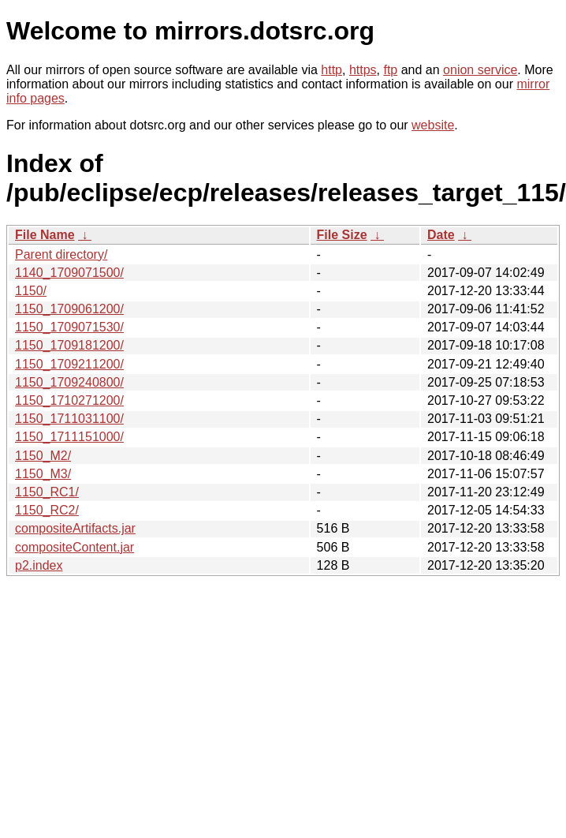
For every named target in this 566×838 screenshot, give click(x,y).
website (432, 125)
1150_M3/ (43, 474)
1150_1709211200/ (69, 364)
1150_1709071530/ (69, 327)
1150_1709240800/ (69, 382)
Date (441, 234)
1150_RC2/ (47, 510)
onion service (480, 70)
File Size (342, 234)
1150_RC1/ (47, 492)
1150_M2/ (43, 455)
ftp (390, 70)
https (363, 70)
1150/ (31, 290)
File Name (45, 234)
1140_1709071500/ (69, 272)
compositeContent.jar (74, 547)
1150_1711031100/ (69, 418)
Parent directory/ (61, 254)
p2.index (39, 565)
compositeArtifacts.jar (75, 528)
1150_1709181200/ (69, 345)
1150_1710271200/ (69, 400)
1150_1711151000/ (69, 436)
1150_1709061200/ (69, 309)
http (331, 70)
